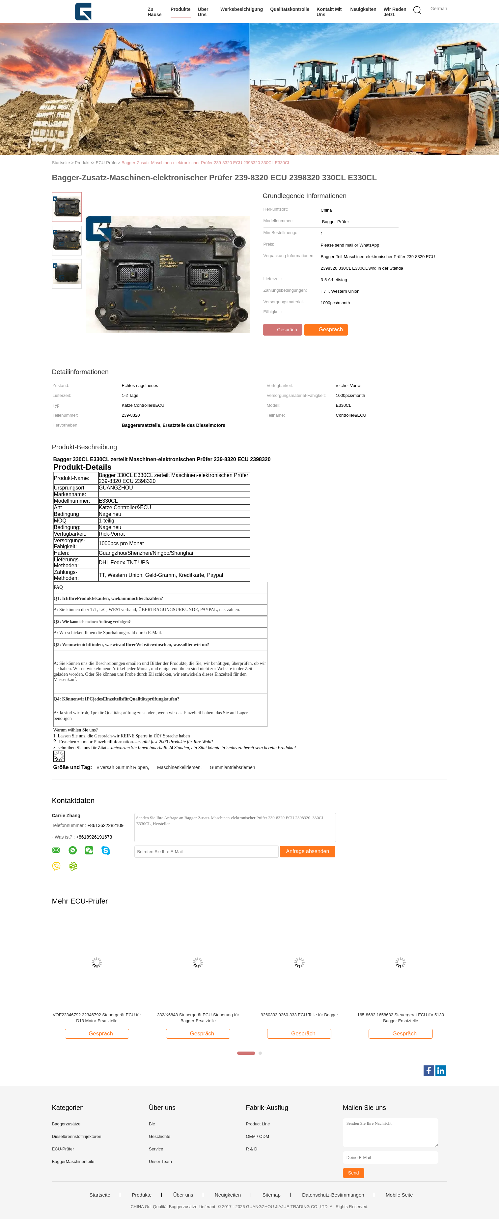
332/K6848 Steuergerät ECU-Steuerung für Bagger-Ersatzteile (198, 1017)
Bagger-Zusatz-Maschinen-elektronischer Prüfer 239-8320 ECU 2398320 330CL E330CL (206, 162)
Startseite (99, 1195)
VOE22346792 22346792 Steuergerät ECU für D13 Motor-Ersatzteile (97, 1017)
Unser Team (160, 1161)
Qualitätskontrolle (289, 9)
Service (156, 1148)
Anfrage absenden (307, 851)
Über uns (203, 12)
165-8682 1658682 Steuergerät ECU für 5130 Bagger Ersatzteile (400, 1017)
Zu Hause (155, 12)
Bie (152, 1123)
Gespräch (283, 329)
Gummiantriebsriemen (232, 767)
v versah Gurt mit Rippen (122, 767)
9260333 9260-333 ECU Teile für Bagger (299, 1014)
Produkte (181, 9)
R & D (251, 1148)
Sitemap (272, 1195)
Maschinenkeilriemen (179, 767)
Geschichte (159, 1136)
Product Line (258, 1123)
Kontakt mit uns (329, 12)
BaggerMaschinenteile (73, 1161)
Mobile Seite (399, 1195)
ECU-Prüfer (63, 1148)
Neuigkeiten (363, 9)
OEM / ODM (257, 1136)
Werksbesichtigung (241, 9)
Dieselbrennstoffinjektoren (76, 1136)
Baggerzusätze (66, 1123)
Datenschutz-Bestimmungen (333, 1195)
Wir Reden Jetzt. (395, 12)
